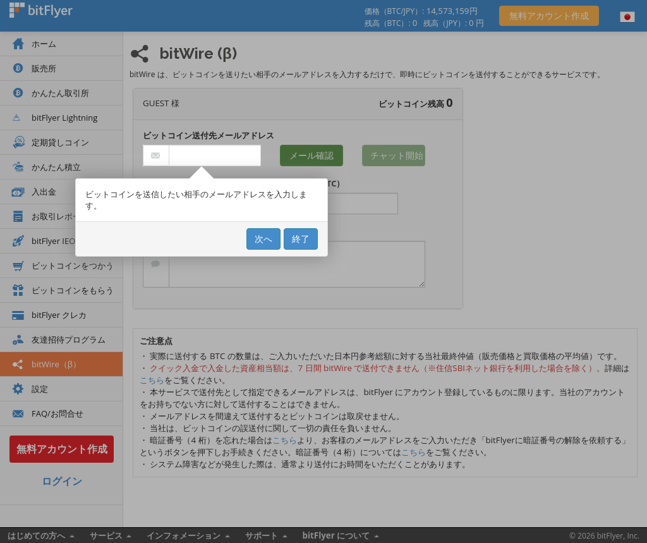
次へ (263, 239)
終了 (301, 239)
